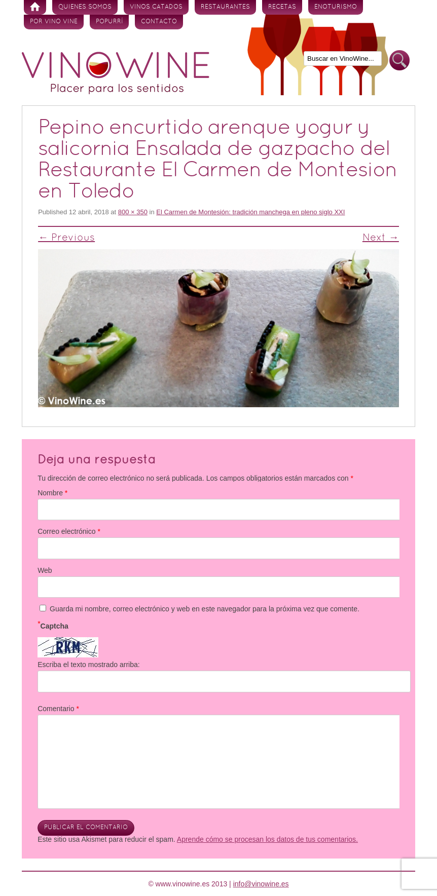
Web (45, 570)
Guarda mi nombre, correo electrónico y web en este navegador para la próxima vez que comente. (204, 609)
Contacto (159, 21)
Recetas (282, 7)
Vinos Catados (156, 7)
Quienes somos (85, 7)
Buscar (399, 60)
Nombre (52, 493)
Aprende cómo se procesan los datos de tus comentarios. (267, 839)
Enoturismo (335, 7)
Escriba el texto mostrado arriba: (89, 664)
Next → (380, 238)
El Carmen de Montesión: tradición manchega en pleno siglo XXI (250, 212)
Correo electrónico (69, 531)
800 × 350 (133, 212)
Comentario (58, 709)
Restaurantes (225, 7)
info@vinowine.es (261, 884)
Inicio (35, 7)
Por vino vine (54, 21)
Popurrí (109, 21)
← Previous (66, 238)
